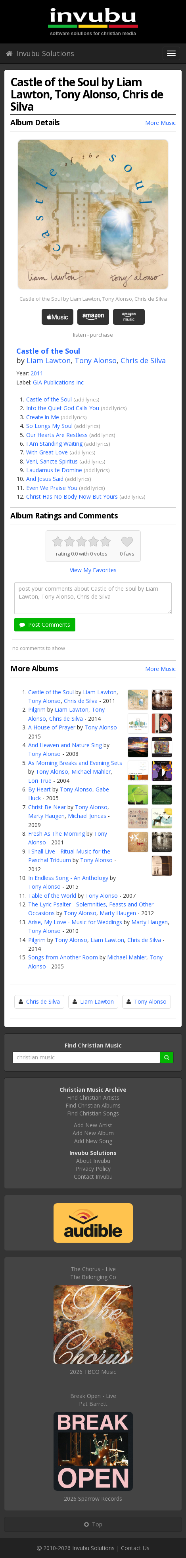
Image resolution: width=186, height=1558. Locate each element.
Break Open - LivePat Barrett (93, 1399)
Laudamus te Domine (54, 470)
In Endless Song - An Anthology (68, 878)
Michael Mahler (91, 771)
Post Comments (44, 624)
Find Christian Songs (93, 1113)
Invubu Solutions (40, 53)
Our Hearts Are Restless (57, 435)
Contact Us (135, 1548)
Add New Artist (93, 1125)
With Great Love (47, 452)
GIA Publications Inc (58, 382)
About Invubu (93, 1160)
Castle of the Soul (49, 399)
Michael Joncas (87, 816)
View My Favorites (93, 570)
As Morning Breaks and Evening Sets (75, 763)
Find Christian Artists (93, 1097)
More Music (160, 122)
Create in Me (42, 417)
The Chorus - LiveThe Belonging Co (93, 1273)
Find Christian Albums (93, 1105)
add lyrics (86, 399)
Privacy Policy (93, 1168)
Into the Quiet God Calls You (62, 408)
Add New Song (93, 1141)
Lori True (40, 780)
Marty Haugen (46, 816)
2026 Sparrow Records (93, 1498)
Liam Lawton (49, 360)
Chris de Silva (143, 360)
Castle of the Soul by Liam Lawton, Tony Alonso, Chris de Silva (93, 298)
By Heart (39, 789)
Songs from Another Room (63, 957)
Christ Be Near (47, 807)
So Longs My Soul (49, 426)
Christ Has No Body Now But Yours (72, 496)
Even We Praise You (51, 488)
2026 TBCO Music (93, 1371)
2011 (37, 373)
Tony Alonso (96, 360)
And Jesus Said (44, 478)
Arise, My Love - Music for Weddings (75, 922)
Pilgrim (37, 709)
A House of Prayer (51, 727)
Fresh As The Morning (56, 833)
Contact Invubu (93, 1176)
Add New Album (93, 1133)
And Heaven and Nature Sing (65, 745)
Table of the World (52, 895)
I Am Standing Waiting (54, 443)
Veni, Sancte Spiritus (52, 461)
